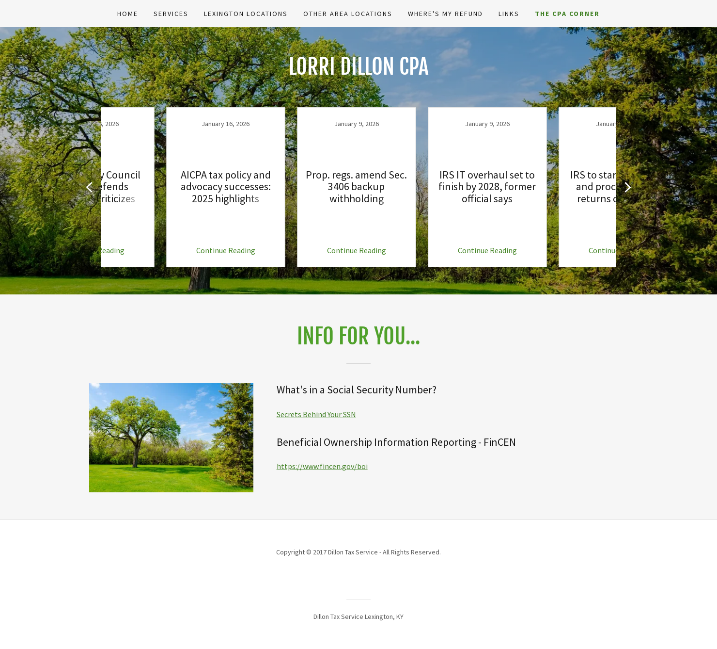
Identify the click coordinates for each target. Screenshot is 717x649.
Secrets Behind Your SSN (316, 414)
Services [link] (171, 13)
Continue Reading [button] (162, 250)
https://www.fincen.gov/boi (322, 466)
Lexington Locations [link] (246, 13)
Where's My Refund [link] (445, 13)
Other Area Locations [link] (347, 13)
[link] (162, 187)
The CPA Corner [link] (567, 13)
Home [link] (127, 13)
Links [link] (509, 13)
